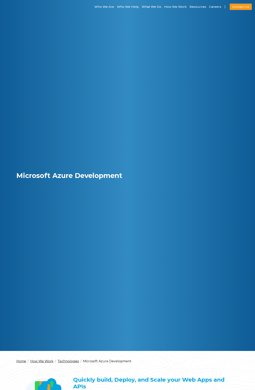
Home (21, 361)
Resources (197, 7)
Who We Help (128, 7)
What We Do (151, 7)
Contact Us (240, 7)
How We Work (175, 7)
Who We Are (104, 7)
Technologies (68, 361)
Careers (215, 7)
